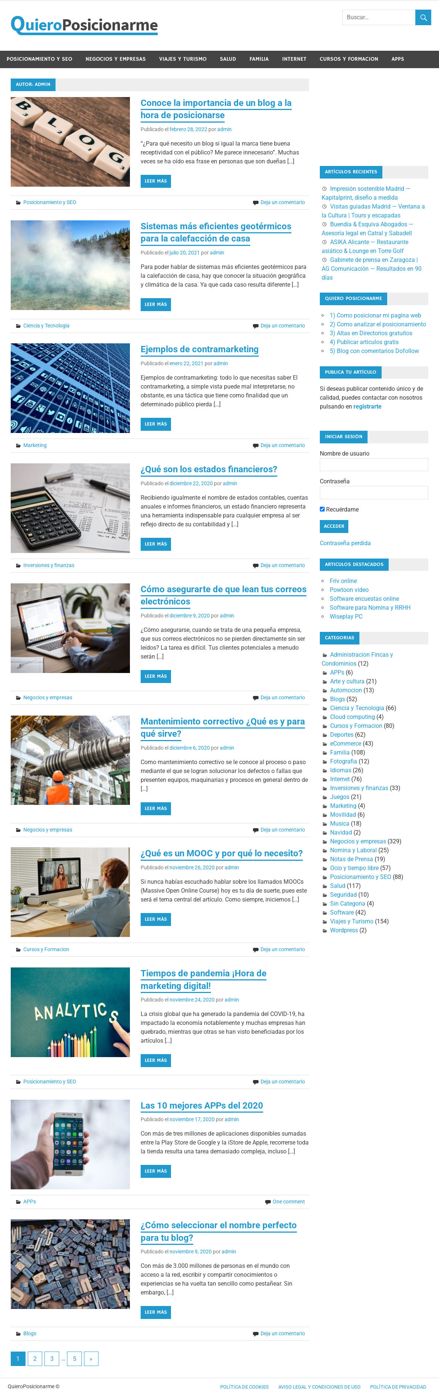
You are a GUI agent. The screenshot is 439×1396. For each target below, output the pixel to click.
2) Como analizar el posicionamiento (378, 324)
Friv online (343, 580)
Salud (228, 59)
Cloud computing (352, 716)
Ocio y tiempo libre (354, 868)
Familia (259, 59)
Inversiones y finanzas (48, 565)
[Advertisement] (357, 116)
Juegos (339, 796)
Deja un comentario (283, 202)
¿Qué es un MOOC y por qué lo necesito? (222, 853)
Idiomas (340, 770)
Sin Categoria (347, 903)
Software (342, 912)
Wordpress (344, 930)
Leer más (156, 181)
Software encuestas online (364, 598)
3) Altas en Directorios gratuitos (371, 333)
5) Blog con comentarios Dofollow (374, 350)
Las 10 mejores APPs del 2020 (202, 1105)
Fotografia (343, 761)
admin (224, 129)
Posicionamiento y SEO (39, 59)
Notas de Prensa (351, 859)
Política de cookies (244, 1387)
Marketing (35, 445)
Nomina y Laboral (353, 850)
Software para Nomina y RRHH (370, 607)
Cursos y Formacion (349, 59)
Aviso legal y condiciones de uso (319, 1387)
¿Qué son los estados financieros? (209, 469)
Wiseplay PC (346, 616)
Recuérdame (339, 509)
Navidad (341, 832)
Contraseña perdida (345, 543)
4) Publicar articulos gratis (364, 342)
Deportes (341, 734)
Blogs (29, 1333)
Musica (339, 823)
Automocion (346, 690)
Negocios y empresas (116, 59)
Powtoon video (349, 589)
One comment (289, 1202)
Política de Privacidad (398, 1387)
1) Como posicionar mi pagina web (375, 315)
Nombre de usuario (344, 453)
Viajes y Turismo (183, 59)
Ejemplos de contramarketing (200, 349)
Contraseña (335, 481)
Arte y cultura (347, 681)
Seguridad (343, 894)
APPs (398, 59)
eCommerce (345, 743)
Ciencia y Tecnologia (46, 326)
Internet (294, 59)
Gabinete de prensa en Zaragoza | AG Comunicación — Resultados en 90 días (372, 268)
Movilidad (343, 814)
